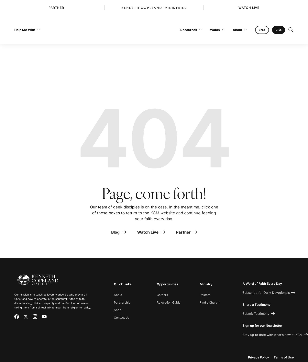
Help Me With (26, 30)
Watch (217, 30)
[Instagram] (35, 316)
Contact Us (121, 318)
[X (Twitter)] (26, 316)
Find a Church (209, 302)
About (240, 30)
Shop (117, 310)
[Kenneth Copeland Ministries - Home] (37, 277)
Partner (56, 7)
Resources (190, 30)
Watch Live (248, 7)
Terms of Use (284, 357)
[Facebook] (16, 316)
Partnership (122, 302)
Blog (118, 233)
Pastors (205, 295)
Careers (162, 295)
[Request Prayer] (281, 244)
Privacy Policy (258, 357)
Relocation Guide (169, 302)
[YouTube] (44, 316)
